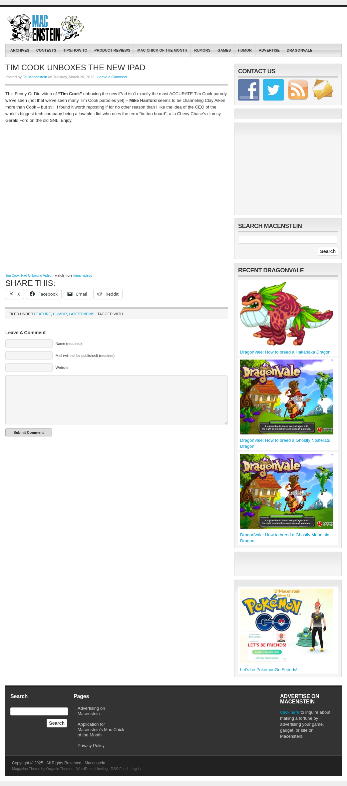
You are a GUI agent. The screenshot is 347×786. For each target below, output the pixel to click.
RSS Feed (119, 769)
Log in (136, 769)
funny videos (82, 275)
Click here (289, 712)
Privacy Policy (91, 745)
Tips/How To (75, 50)
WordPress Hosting (92, 769)
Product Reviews (112, 50)
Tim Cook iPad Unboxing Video (28, 275)
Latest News (82, 314)
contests (46, 50)
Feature (42, 314)
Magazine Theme (26, 769)
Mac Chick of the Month (162, 50)
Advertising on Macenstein (91, 711)
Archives (19, 50)
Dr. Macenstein (35, 77)
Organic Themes (59, 769)
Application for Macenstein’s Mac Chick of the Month (101, 729)
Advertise (269, 50)
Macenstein (46, 28)
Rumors (202, 50)
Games (224, 50)
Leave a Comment (112, 77)
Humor (245, 50)
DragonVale (299, 50)
